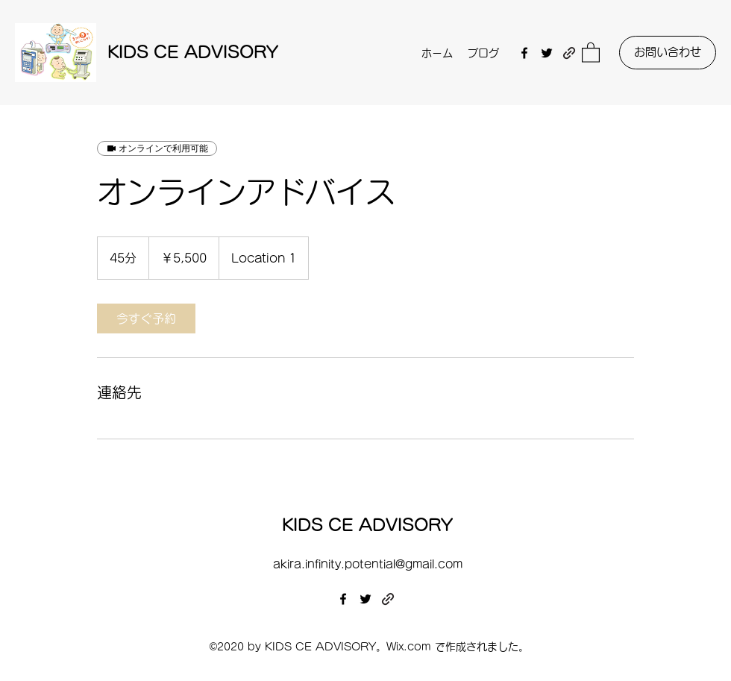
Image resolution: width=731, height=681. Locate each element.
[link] (146, 318)
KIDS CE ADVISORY (192, 52)
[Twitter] (546, 52)
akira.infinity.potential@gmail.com (367, 564)
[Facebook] (524, 52)
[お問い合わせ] (667, 52)
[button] (591, 52)
